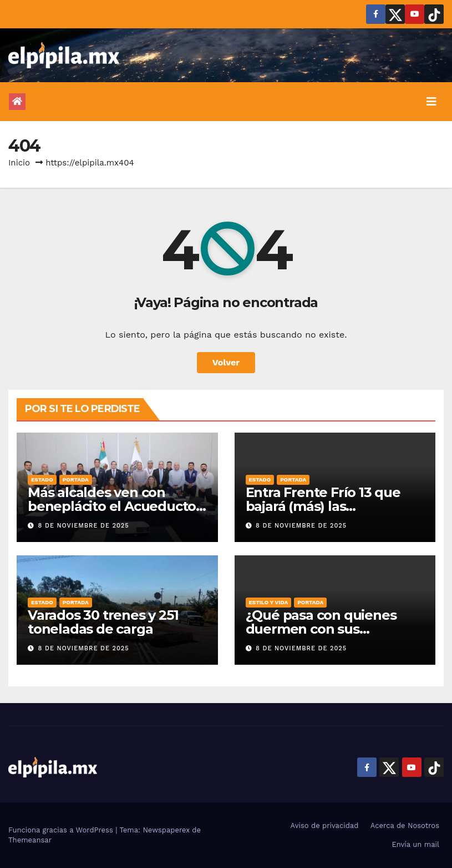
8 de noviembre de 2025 (83, 525)
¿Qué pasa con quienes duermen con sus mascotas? (321, 629)
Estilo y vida (268, 602)
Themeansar (30, 840)
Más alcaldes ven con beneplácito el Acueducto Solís (112, 506)
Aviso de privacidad (325, 825)
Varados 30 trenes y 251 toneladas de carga (103, 622)
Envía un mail (415, 844)
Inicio (19, 163)
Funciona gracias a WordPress (61, 830)
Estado (42, 479)
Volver (226, 362)
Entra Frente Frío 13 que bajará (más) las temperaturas (323, 506)
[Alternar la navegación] (431, 101)
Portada (76, 479)
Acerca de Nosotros (404, 825)
